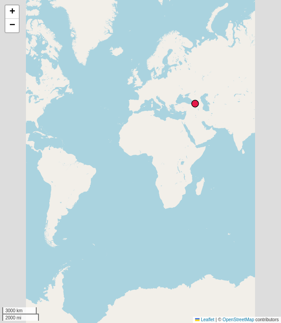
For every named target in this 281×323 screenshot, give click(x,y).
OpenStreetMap (238, 319)
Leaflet (204, 319)
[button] (12, 12)
